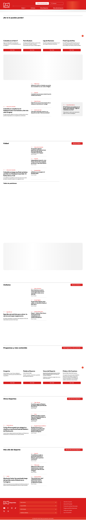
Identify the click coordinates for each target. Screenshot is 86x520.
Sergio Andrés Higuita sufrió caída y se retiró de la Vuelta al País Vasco (38, 303)
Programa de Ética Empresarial (70, 508)
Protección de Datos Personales (71, 506)
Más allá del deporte (58, 8)
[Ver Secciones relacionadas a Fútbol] (25, 8)
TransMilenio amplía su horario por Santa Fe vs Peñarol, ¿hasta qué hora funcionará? (37, 457)
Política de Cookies (68, 510)
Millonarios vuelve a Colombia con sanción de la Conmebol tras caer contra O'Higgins (41, 86)
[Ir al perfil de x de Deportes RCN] (4, 511)
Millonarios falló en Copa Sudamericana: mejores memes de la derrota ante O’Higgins (37, 469)
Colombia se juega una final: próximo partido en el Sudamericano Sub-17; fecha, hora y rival (15, 174)
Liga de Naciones (48, 41)
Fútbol (23, 8)
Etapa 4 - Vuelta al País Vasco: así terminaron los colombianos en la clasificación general (38, 315)
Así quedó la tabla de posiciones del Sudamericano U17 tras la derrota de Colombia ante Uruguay (38, 151)
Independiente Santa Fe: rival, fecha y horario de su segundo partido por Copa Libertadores (38, 162)
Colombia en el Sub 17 (10, 41)
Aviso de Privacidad (68, 504)
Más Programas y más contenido (72, 348)
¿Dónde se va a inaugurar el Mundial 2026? (38, 172)
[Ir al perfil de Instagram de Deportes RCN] (11, 508)
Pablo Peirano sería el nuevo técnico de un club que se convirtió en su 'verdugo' (41, 103)
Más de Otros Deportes (74, 399)
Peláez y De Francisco (70, 371)
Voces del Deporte (49, 371)
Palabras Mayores (29, 371)
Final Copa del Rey (69, 41)
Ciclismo (33, 8)
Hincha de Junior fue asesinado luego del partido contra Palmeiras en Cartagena (15, 480)
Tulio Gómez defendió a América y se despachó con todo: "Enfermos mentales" (40, 112)
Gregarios (6, 371)
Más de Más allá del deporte (73, 450)
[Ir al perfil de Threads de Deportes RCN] (8, 511)
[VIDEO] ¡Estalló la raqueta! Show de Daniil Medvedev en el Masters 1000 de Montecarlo (38, 418)
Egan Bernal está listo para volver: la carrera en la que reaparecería (15, 315)
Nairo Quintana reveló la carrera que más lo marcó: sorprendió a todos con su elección (37, 292)
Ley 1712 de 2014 (67, 513)
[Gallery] (42, 36)
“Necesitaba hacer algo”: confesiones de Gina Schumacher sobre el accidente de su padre (37, 480)
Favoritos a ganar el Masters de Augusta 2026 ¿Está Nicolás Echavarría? (38, 406)
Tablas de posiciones (42, 3)
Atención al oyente (68, 502)
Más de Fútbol (77, 143)
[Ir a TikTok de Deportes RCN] (15, 508)
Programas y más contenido (15, 348)
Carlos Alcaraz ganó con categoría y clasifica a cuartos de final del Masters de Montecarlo (15, 429)
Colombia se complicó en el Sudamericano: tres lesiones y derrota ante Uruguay (15, 110)
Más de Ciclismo (76, 285)
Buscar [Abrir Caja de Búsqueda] (54, 3)
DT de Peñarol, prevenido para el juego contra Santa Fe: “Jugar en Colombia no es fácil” (71, 108)
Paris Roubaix (27, 41)
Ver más (12, 50)
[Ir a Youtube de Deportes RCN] (4, 508)
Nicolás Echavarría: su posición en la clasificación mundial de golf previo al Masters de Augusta (38, 429)
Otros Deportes (44, 8)
